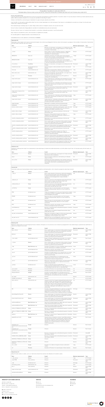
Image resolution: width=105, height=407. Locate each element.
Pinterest (30, 75)
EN (83, 7)
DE (85, 7)
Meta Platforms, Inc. (32, 246)
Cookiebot (38, 37)
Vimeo (29, 47)
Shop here (58, 1)
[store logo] (12, 6)
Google (29, 272)
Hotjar (29, 179)
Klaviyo (29, 153)
